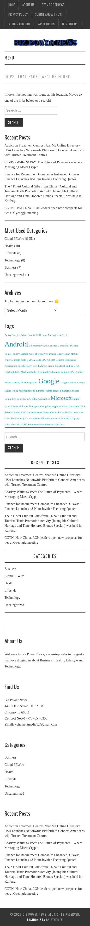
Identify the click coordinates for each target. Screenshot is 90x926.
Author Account (19, 24)
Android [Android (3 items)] (16, 344)
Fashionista (36, 919)
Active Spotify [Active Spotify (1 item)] (12, 335)
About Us (28, 4)
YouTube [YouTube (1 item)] (59, 424)
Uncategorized (14, 275)
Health (9, 246)
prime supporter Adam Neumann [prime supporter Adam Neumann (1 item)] (62, 406)
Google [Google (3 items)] (48, 381)
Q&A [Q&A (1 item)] (82, 406)
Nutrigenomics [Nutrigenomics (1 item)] (36, 406)
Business (11, 267)
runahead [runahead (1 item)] (31, 412)
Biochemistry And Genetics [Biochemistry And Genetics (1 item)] (43, 345)
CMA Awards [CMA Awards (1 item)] (34, 360)
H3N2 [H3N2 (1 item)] (15, 390)
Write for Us (46, 24)
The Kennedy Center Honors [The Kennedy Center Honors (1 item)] (25, 418)
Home (11, 4)
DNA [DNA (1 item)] (76, 366)
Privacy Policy (18, 14)
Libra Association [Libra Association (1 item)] (41, 399)
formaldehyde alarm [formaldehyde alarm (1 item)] (50, 372)
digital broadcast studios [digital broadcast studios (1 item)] (60, 366)
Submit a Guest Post (49, 14)
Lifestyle (11, 253)
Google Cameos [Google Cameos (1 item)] (68, 382)
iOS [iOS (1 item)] (29, 399)
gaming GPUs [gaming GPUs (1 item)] (68, 372)
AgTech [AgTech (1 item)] (63, 335)
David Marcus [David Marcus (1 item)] (40, 366)
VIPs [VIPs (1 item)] (7, 424)
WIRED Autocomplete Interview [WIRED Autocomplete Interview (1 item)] (37, 424)
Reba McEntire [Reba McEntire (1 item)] (12, 412)
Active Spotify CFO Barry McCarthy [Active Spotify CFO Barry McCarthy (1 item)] (39, 335)
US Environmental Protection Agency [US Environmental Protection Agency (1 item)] (60, 418)
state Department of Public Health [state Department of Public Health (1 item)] (54, 412)
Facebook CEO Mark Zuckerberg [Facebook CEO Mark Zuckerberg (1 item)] (22, 372)
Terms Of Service (53, 4)
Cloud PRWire (14, 238)
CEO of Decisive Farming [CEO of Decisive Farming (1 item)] (42, 354)
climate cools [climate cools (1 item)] (19, 360)
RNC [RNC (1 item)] (23, 412)
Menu (9, 58)
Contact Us (70, 24)
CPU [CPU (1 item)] (44, 360)
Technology (12, 260)
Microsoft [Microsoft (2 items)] (61, 398)
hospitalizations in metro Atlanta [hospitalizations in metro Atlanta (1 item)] (35, 390)
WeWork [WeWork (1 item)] (15, 424)
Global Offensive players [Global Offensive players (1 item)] (24, 382)
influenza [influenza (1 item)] (21, 399)
